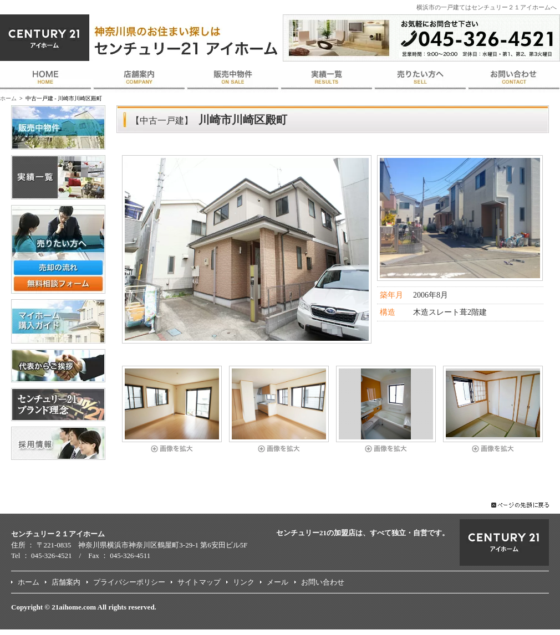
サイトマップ (199, 582)
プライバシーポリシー (129, 582)
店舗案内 (66, 582)
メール (277, 582)
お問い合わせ (322, 582)
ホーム (8, 98)
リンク (243, 582)
